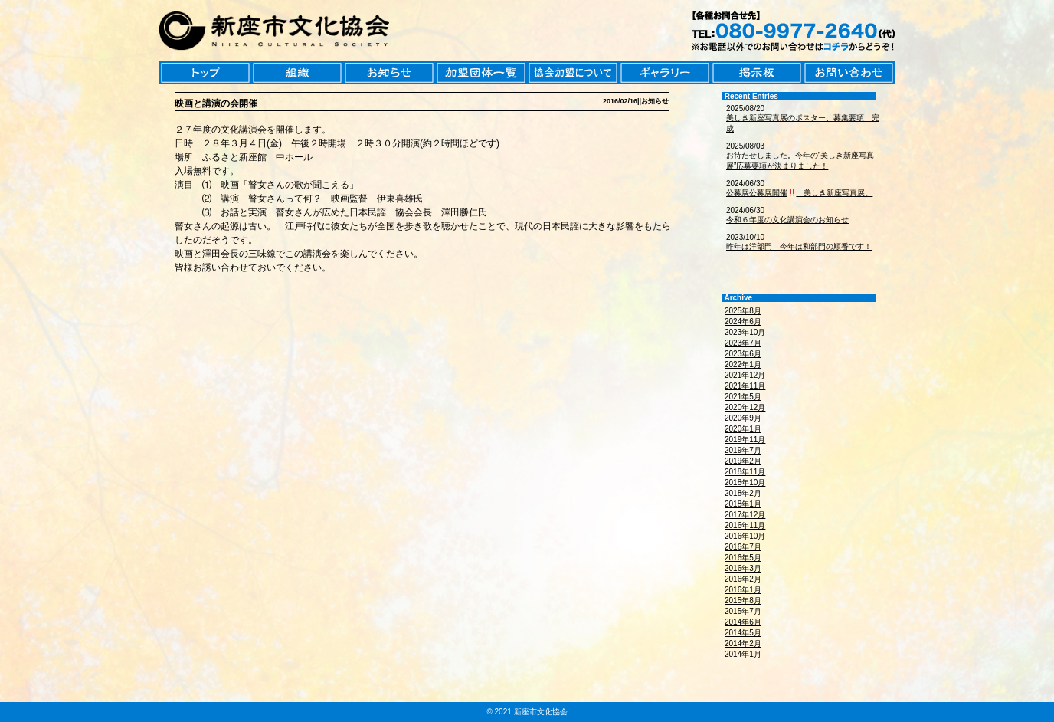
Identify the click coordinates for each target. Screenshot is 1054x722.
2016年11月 (745, 525)
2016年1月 (743, 590)
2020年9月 (743, 418)
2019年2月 (743, 461)
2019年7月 (743, 450)
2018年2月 (743, 493)
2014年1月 (743, 654)
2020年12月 (745, 407)
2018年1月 (743, 504)
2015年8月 (743, 600)
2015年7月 (743, 611)
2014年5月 (743, 632)
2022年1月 (743, 364)
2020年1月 (743, 429)
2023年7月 (743, 343)
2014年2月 (743, 643)
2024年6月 (743, 321)
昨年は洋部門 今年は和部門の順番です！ (799, 246)
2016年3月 (743, 568)
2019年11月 (745, 439)
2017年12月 (745, 514)
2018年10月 (745, 482)
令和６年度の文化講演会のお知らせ (787, 219)
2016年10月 (745, 536)
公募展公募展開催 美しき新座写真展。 (799, 193)
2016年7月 (743, 547)
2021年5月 (743, 396)
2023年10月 (745, 332)
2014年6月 (743, 622)
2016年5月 (743, 557)
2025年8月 (743, 311)
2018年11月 (745, 472)
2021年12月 (745, 375)
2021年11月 (745, 386)
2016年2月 (743, 579)
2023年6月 (743, 354)
